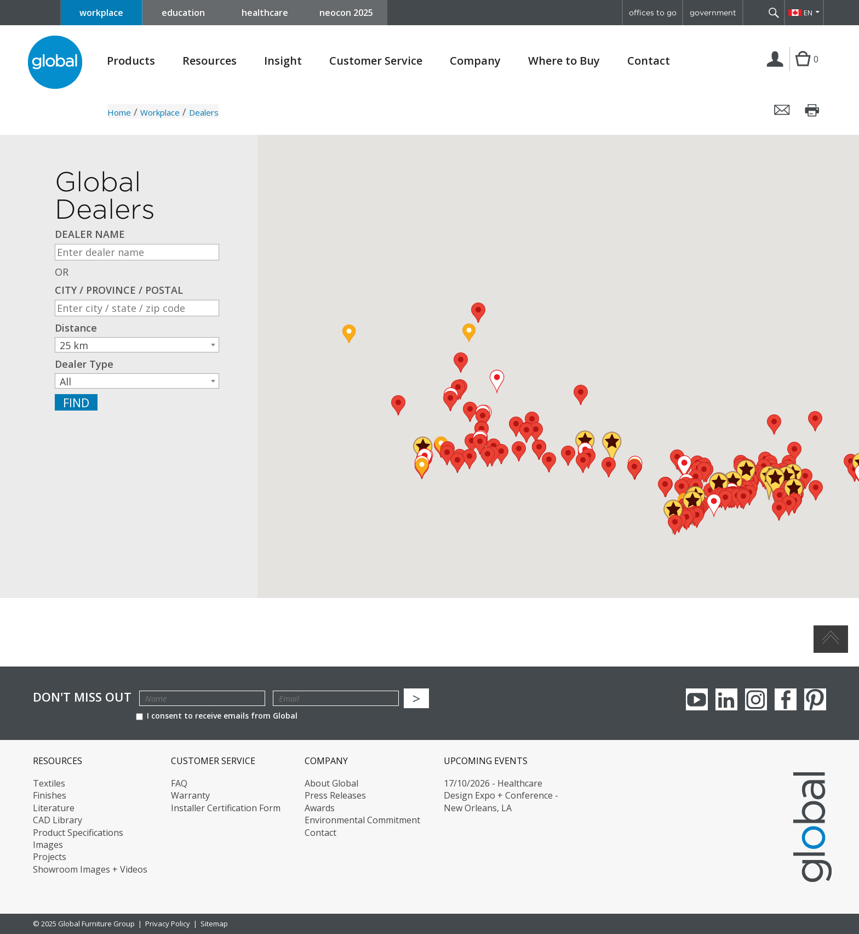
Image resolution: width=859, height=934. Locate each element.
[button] (815, 421)
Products (131, 61)
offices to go (653, 12)
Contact (648, 60)
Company (475, 61)
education (183, 13)
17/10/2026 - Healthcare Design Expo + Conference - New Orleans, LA (501, 795)
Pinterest (815, 699)
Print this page (812, 110)
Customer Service (375, 61)
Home (119, 112)
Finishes (49, 795)
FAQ (179, 783)
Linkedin (726, 699)
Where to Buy (564, 61)
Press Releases (335, 795)
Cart (803, 70)
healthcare (265, 13)
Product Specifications (78, 833)
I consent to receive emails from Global (216, 715)
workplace (101, 13)
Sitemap (214, 924)
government (713, 12)
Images (48, 845)
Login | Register (777, 70)
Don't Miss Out (82, 697)
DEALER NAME (90, 234)
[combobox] (137, 344)
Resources (209, 61)
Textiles (49, 783)
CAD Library (57, 820)
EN (808, 13)
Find (76, 402)
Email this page (782, 110)
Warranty (190, 795)
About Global (331, 783)
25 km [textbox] (74, 345)
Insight (283, 60)
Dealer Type (84, 364)
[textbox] (137, 381)
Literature (54, 808)
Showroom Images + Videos (90, 869)
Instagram (756, 699)
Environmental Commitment (362, 820)
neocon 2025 (346, 13)
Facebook (786, 699)
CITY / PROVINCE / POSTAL (119, 290)
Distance (76, 328)
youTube (697, 699)
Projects (49, 857)
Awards (320, 808)
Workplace (160, 112)
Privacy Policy (167, 924)
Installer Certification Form (225, 808)
